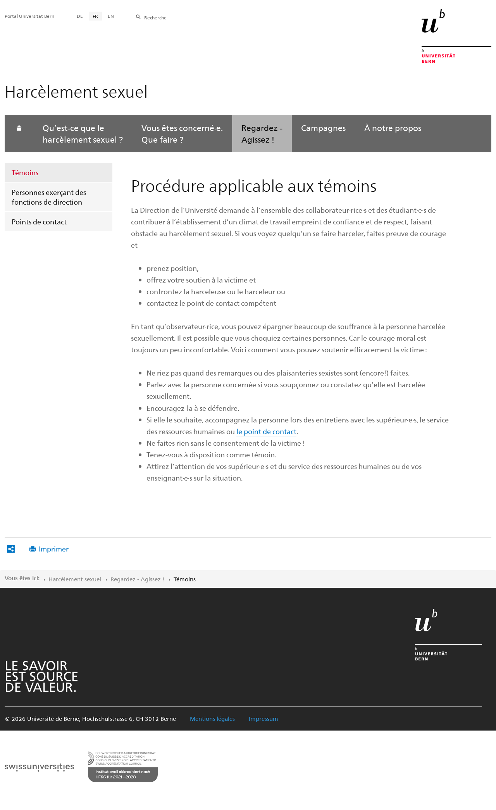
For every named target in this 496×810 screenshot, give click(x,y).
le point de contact (266, 431)
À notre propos (392, 127)
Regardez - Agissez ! (261, 133)
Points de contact (39, 221)
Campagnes (323, 127)
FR (95, 16)
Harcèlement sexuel (74, 579)
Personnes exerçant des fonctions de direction (49, 197)
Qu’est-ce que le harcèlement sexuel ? (83, 133)
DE (80, 16)
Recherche (155, 17)
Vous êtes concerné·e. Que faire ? (182, 133)
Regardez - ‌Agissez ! (137, 579)
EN (111, 16)
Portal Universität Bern (29, 16)
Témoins (25, 172)
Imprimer (54, 548)
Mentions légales (212, 718)
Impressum (263, 718)
